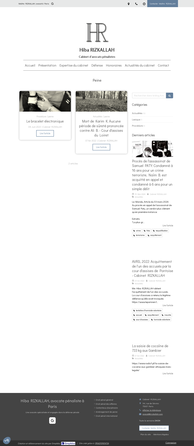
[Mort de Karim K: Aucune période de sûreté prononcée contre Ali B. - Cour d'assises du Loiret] (101, 101)
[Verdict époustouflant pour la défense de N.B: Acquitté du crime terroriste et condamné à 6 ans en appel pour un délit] (152, 149)
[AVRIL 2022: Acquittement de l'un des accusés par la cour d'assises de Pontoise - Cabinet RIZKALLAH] (152, 249)
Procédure (137, 125)
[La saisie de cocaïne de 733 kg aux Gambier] (152, 333)
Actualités (137, 113)
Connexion (171, 442)
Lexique (136, 119)
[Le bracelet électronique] (45, 101)
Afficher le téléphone (152, 410)
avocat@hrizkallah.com (153, 414)
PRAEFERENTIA (102, 443)
